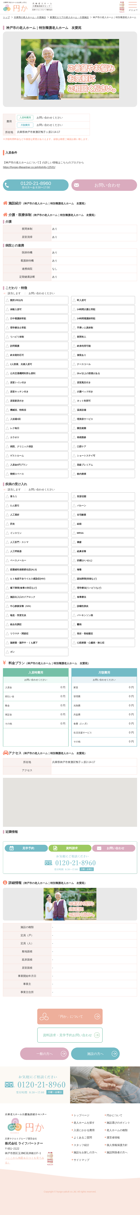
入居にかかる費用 (84, 1130)
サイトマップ (81, 1160)
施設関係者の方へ (117, 1152)
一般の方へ (44, 1054)
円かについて (114, 1115)
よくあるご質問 (83, 1137)
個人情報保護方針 (117, 1145)
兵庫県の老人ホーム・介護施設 (30, 17)
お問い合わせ (107, 185)
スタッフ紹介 (81, 1145)
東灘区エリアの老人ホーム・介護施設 (69, 17)
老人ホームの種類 (117, 1130)
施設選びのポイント (118, 1122)
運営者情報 (113, 1137)
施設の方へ (95, 1054)
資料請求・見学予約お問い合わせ (67, 1035)
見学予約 (28, 848)
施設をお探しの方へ (85, 1152)
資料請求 (72, 848)
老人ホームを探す (84, 1122)
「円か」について (70, 1016)
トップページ (81, 1115)
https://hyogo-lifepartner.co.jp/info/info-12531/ (29, 167)
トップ (6, 17)
